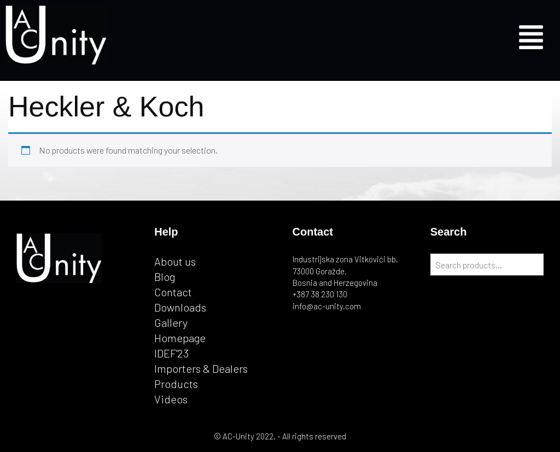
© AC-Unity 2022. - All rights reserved (280, 436)
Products (176, 383)
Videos (171, 399)
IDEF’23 (171, 353)
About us (175, 261)
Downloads (180, 307)
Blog (164, 276)
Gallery (171, 322)
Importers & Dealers (201, 368)
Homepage (180, 337)
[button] (531, 35)
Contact (173, 291)
